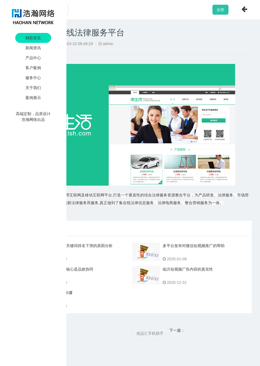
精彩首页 (33, 38)
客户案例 (33, 68)
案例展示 (33, 97)
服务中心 (33, 78)
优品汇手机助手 (149, 333)
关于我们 (33, 87)
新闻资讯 (33, 48)
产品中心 (33, 58)
